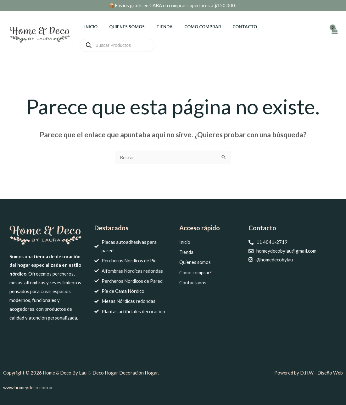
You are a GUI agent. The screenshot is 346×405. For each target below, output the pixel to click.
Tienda (157, 26)
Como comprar (192, 26)
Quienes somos (122, 26)
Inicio (89, 26)
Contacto (231, 26)
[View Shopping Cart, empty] (334, 34)
